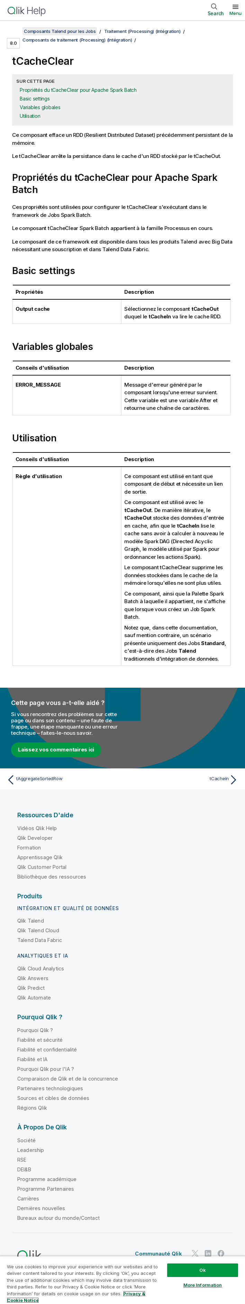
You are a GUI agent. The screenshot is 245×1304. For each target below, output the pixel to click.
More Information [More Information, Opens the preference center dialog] (202, 1285)
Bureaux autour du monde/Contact (58, 1218)
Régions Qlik (32, 1108)
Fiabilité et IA (32, 1059)
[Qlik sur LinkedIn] (208, 1253)
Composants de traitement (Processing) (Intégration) (77, 40)
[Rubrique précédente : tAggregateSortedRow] (62, 779)
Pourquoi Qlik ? (35, 1030)
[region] (122, 1280)
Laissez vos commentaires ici (56, 749)
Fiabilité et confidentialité (47, 1049)
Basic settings (35, 99)
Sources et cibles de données (53, 1098)
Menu (235, 13)
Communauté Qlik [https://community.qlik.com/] (158, 1253)
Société (26, 1140)
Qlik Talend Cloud (38, 930)
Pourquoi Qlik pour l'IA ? (45, 1069)
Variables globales (40, 107)
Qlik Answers (32, 978)
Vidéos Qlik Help (37, 828)
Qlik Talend (30, 921)
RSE (21, 1160)
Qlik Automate (34, 998)
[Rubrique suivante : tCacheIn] (182, 779)
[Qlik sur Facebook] (221, 1253)
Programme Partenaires (45, 1189)
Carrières (28, 1198)
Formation (29, 848)
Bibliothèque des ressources (51, 877)
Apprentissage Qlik (40, 857)
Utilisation (30, 116)
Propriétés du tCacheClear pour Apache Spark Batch (78, 90)
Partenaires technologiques (50, 1088)
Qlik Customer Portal (41, 867)
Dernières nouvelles (41, 1208)
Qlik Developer (35, 838)
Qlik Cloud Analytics (40, 968)
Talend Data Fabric (39, 940)
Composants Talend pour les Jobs (60, 31)
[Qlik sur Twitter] (195, 1253)
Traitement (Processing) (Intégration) (142, 31)
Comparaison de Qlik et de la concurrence (67, 1079)
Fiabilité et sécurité (40, 1040)
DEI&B (24, 1169)
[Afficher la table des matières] (14, 31)
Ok (202, 1270)
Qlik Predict (31, 988)
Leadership (30, 1150)
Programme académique (46, 1179)
